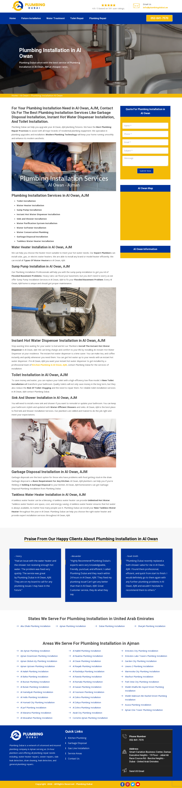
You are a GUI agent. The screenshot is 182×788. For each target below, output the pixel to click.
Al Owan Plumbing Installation (87, 661)
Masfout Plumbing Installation (139, 676)
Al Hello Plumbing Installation (34, 697)
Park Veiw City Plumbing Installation (142, 681)
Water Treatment (55, 18)
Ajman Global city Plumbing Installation (38, 661)
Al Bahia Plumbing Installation (34, 676)
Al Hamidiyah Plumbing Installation (36, 692)
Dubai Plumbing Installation (112, 626)
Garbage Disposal (77, 743)
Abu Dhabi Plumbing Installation (35, 626)
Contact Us (73, 758)
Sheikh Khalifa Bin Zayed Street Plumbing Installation (144, 688)
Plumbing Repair (97, 18)
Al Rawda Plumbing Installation (87, 676)
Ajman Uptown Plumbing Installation (37, 666)
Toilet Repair (77, 18)
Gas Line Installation (78, 748)
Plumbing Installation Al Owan (47, 95)
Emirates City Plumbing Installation (141, 650)
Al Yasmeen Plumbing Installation (88, 692)
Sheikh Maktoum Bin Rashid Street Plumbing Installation (146, 697)
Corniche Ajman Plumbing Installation (90, 717)
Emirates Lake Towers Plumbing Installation (146, 656)
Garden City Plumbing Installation (141, 661)
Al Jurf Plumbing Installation (33, 707)
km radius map (145, 215)
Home (12, 18)
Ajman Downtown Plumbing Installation (39, 656)
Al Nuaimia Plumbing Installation (88, 656)
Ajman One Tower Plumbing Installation (144, 709)
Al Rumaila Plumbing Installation (88, 681)
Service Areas (75, 753)
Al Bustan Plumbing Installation (35, 681)
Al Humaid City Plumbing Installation (37, 702)
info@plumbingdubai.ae (155, 7)
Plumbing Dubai (84, 784)
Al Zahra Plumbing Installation (87, 697)
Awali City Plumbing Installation (87, 712)
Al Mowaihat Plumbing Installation (36, 717)
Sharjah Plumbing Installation (151, 626)
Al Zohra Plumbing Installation (87, 707)
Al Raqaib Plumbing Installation (87, 666)
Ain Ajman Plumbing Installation (35, 650)
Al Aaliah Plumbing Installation (34, 671)
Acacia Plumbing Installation (138, 704)
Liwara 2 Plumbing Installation (139, 666)
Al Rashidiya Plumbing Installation (88, 671)
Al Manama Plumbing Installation (35, 712)
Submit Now (145, 170)
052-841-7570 (159, 18)
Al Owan (24, 95)
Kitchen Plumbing (77, 737)
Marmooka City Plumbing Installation (142, 671)
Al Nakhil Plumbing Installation (87, 650)
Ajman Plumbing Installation (73, 626)
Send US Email (136, 771)
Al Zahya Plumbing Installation (87, 702)
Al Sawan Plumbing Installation (87, 686)
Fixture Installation (31, 18)
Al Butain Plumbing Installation (34, 686)
